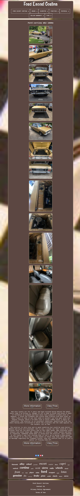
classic (66, 468)
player (32, 472)
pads (32, 468)
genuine (17, 475)
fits (25, 476)
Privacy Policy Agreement (41, 489)
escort (43, 463)
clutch (55, 476)
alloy (22, 464)
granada (35, 464)
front (17, 471)
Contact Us (40, 486)
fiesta (56, 464)
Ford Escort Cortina (40, 483)
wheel (29, 464)
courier (50, 464)
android (15, 468)
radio (52, 468)
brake (36, 475)
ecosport (52, 472)
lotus (64, 471)
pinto (43, 476)
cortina (24, 467)
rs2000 (49, 476)
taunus (60, 476)
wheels (59, 467)
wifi (23, 472)
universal (30, 476)
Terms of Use (41, 492)
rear (26, 473)
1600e (37, 472)
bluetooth (15, 464)
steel (68, 464)
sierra (45, 467)
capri (63, 463)
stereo (66, 476)
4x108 (37, 468)
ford (44, 471)
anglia (58, 473)
